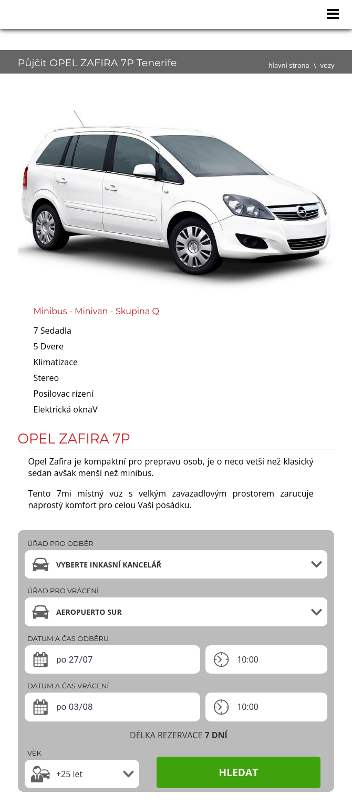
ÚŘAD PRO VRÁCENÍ (63, 590)
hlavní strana (288, 65)
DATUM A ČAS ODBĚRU (68, 638)
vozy (327, 65)
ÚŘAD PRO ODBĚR (60, 543)
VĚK (34, 753)
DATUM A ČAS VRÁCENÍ (68, 686)
